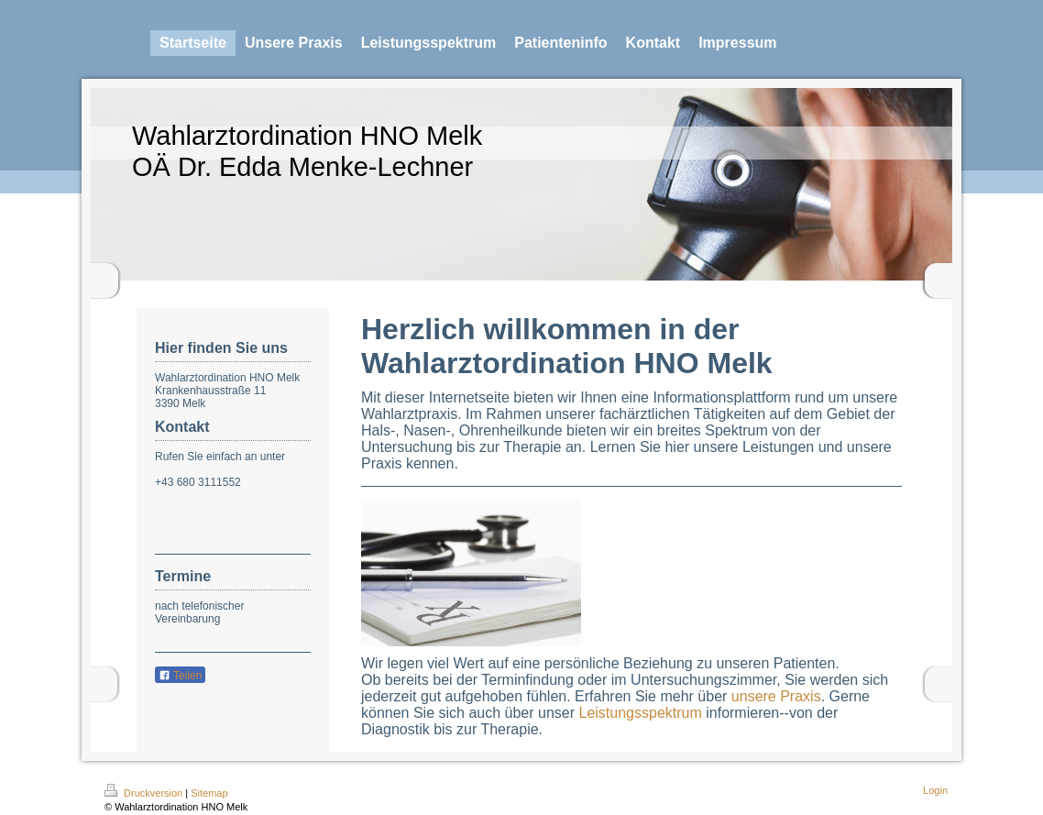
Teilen (180, 675)
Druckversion (144, 792)
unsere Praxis (776, 696)
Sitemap (209, 792)
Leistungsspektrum (639, 713)
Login (935, 790)
